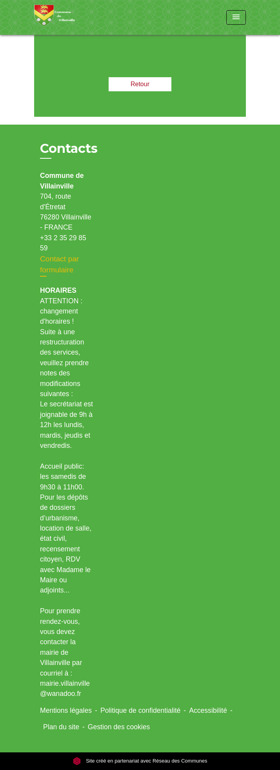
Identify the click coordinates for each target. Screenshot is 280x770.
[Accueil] (63, 17)
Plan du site (61, 727)
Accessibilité (208, 710)
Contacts (69, 148)
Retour (140, 84)
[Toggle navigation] (236, 17)
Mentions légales (66, 710)
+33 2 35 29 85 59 (63, 243)
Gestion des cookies (119, 727)
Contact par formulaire (59, 264)
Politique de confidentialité (140, 710)
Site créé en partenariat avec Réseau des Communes (140, 761)
